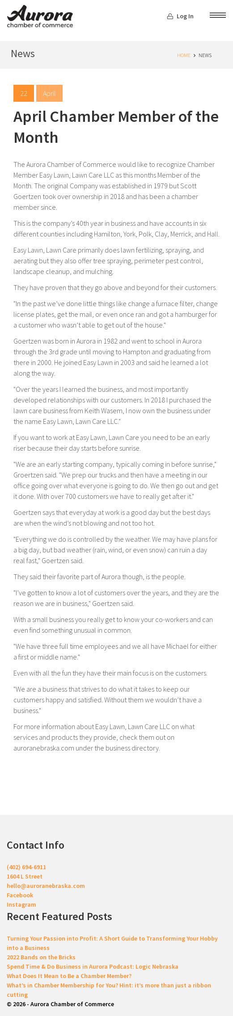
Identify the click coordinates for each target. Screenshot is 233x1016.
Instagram (21, 904)
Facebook (20, 895)
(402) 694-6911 (26, 867)
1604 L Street (24, 876)
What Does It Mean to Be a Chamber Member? (69, 976)
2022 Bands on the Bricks (41, 957)
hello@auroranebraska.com (46, 886)
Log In (180, 16)
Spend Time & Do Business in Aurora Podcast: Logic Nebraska (92, 966)
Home (184, 55)
